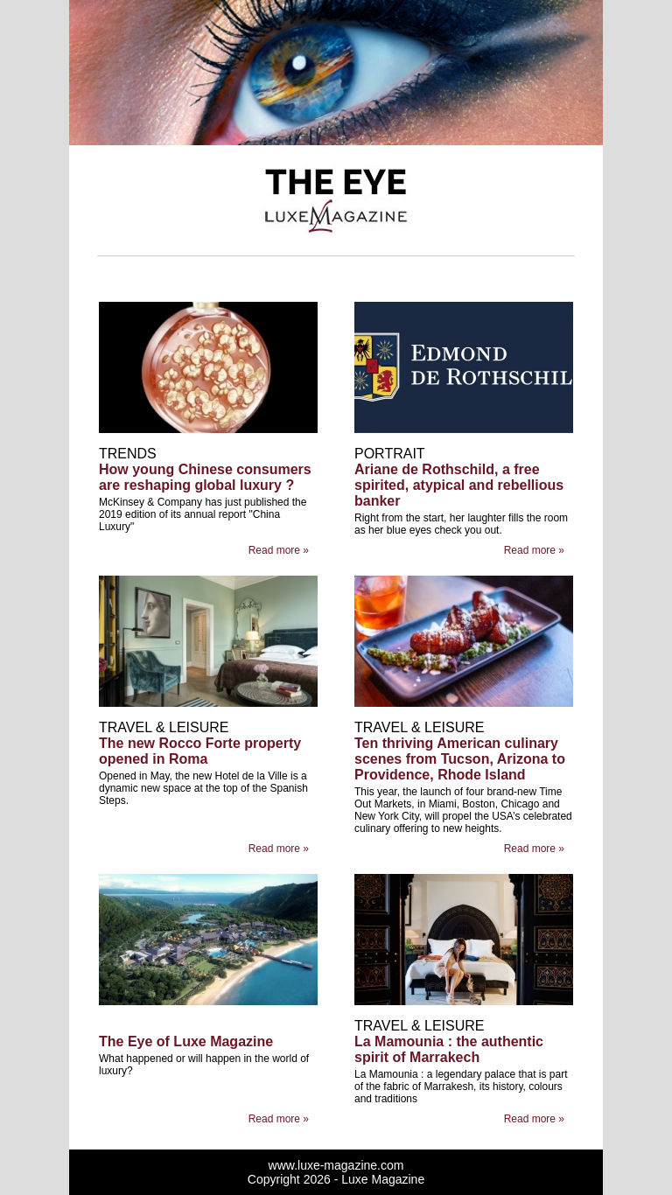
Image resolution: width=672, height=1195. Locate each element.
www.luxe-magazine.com (336, 1165)
